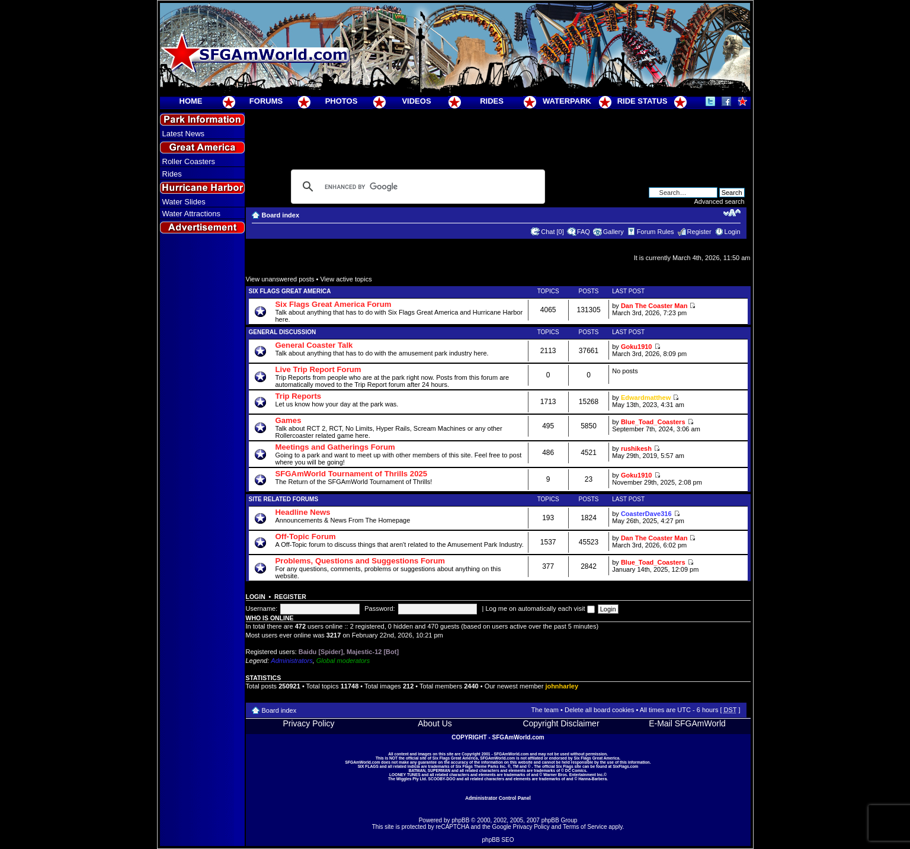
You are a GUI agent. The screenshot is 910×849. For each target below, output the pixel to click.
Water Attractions (191, 213)
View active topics (345, 279)
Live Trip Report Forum (318, 369)
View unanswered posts (280, 279)
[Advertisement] (202, 451)
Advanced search (719, 201)
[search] (416, 187)
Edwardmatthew (646, 397)
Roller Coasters (189, 161)
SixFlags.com (625, 766)
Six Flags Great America (290, 291)
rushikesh (636, 448)
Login (733, 231)
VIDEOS (416, 101)
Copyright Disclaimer (561, 723)
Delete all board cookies (599, 709)
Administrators (291, 660)
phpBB (460, 820)
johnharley (561, 686)
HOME (191, 101)
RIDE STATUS (642, 101)
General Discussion (282, 332)
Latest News (183, 133)
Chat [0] (552, 231)
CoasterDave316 (646, 513)
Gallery (613, 231)
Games (288, 420)
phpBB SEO (498, 840)
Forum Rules (655, 231)
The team (545, 709)
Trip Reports (298, 396)
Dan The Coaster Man (654, 305)
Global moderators (343, 660)
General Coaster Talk (314, 345)
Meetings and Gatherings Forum (335, 447)
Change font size (732, 212)
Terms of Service (585, 827)
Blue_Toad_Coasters (653, 421)
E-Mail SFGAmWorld (687, 723)
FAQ (583, 231)
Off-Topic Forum (305, 536)
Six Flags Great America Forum (333, 304)
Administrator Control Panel (498, 798)
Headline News (303, 512)
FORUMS (266, 101)
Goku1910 (636, 346)
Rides (172, 173)
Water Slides (184, 201)
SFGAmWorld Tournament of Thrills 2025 (351, 473)
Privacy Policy (308, 723)
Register (699, 231)
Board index (281, 215)
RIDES (492, 101)
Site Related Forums (284, 499)
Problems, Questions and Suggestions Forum (360, 560)
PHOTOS (341, 101)
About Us (435, 723)
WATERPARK (567, 101)
